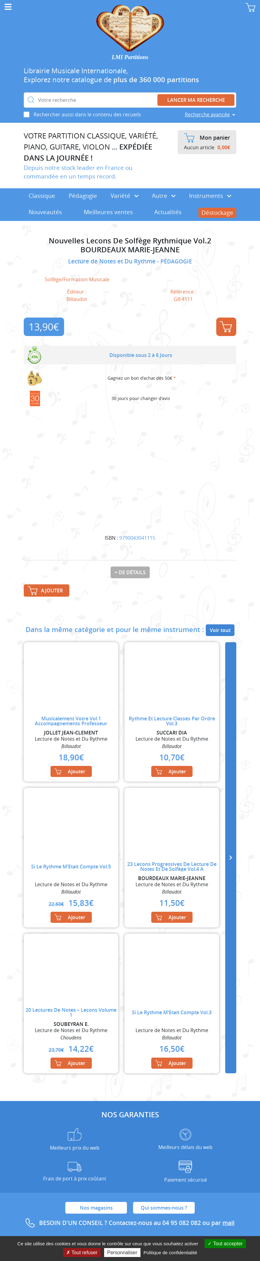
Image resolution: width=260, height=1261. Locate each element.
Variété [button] (125, 196)
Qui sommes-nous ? (164, 1207)
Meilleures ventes (108, 212)
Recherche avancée (207, 114)
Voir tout (220, 630)
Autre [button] (164, 196)
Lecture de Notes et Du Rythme (112, 261)
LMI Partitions (130, 57)
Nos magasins (96, 1207)
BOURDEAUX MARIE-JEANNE (130, 249)
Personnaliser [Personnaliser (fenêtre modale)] (122, 1252)
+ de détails (130, 572)
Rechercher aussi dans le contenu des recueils (87, 114)
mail (228, 1223)
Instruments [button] (210, 196)
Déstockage (217, 213)
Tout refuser (82, 1252)
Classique (42, 196)
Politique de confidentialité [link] (170, 1252)
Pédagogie (83, 196)
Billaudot (77, 299)
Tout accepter (225, 1243)
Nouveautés (45, 212)
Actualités (167, 212)
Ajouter (226, 326)
